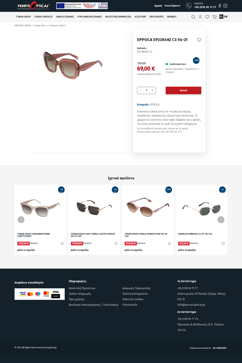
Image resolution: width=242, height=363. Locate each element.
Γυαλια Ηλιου (23, 16)
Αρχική (158, 5)
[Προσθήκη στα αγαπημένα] (199, 39)
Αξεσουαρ (140, 16)
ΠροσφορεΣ (156, 16)
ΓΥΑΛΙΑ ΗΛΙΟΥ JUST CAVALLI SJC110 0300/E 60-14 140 (93, 235)
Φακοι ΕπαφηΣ (65, 16)
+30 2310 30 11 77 (187, 288)
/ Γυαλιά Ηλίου (39, 25)
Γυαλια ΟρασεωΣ (43, 16)
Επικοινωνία (129, 304)
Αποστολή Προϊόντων (82, 288)
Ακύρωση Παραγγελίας (136, 288)
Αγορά (183, 90)
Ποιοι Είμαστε (172, 5)
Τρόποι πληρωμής (80, 293)
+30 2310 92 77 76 (187, 319)
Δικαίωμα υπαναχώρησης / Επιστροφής (93, 304)
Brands (171, 16)
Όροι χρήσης (77, 299)
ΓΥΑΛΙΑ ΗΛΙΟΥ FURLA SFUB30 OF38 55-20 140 (146, 235)
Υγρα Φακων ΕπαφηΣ (89, 16)
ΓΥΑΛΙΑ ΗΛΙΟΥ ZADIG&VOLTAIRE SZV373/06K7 (33, 235)
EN (225, 16)
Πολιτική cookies (132, 299)
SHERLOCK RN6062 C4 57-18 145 (195, 234)
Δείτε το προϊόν (26, 250)
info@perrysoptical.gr (191, 304)
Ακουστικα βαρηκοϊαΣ (118, 16)
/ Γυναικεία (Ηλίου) (56, 25)
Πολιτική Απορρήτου (135, 293)
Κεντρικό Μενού (23, 25)
